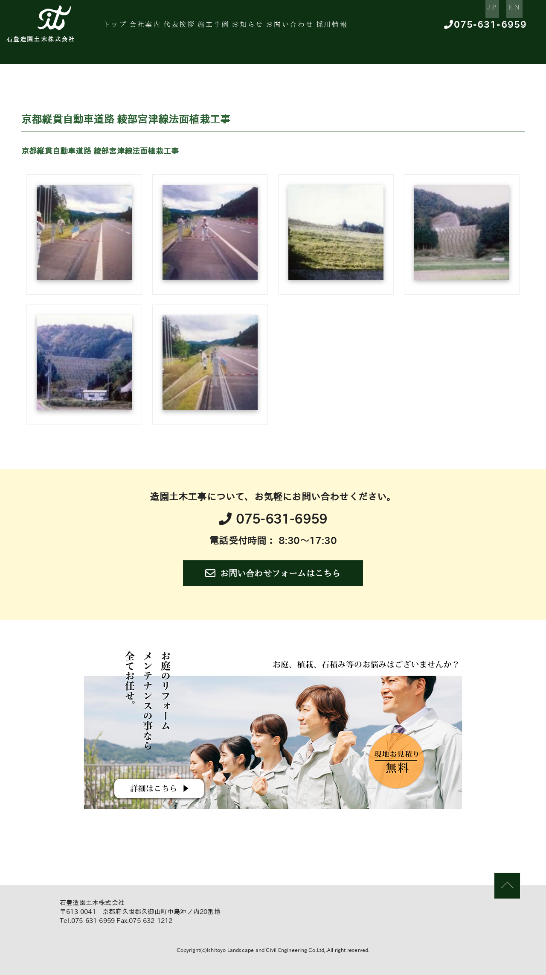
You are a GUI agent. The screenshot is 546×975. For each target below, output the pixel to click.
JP (468, 8)
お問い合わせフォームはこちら (272, 573)
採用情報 (388, 27)
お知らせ (288, 27)
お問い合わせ (338, 27)
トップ (124, 27)
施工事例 (245, 27)
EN (502, 8)
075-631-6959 (480, 27)
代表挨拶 (204, 27)
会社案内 (162, 27)
